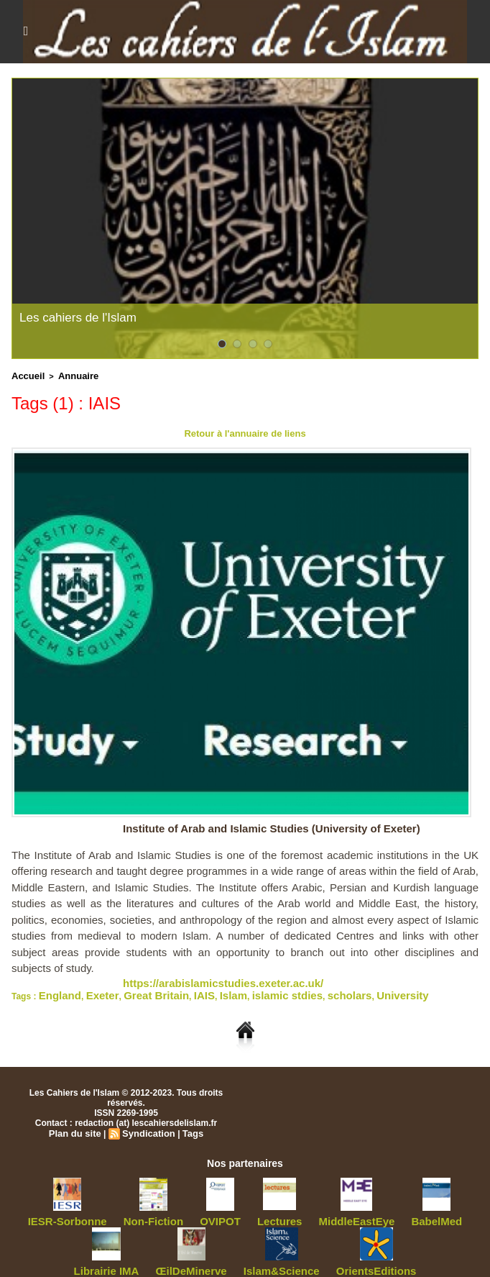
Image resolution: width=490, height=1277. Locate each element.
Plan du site (78, 1126)
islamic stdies (241, 989)
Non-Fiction (132, 1213)
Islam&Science (241, 1260)
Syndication (147, 1126)
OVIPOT (189, 1213)
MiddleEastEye (305, 1213)
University (336, 989)
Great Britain (134, 989)
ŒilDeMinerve (165, 1260)
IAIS (173, 989)
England (56, 989)
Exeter (90, 989)
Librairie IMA (436, 1213)
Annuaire (69, 375)
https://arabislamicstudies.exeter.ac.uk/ (203, 979)
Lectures (240, 1213)
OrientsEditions (320, 1260)
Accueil (25, 375)
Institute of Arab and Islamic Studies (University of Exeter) (281, 825)
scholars (292, 989)
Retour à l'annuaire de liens (245, 431)
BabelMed (372, 1213)
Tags (188, 1126)
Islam (198, 989)
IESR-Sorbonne (60, 1213)
